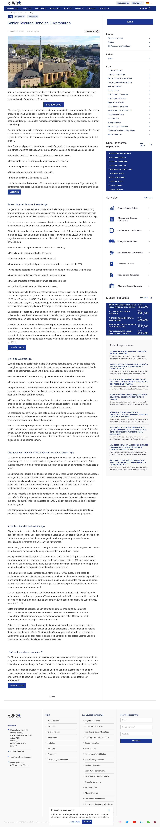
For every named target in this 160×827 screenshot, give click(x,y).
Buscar (130, 22)
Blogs (108, 66)
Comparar (91, 8)
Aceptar (87, 822)
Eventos (109, 34)
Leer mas (14, 192)
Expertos (79, 8)
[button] (27, 8)
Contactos (104, 8)
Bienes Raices (40, 8)
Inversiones (55, 8)
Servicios (27, 8)
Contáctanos (17, 686)
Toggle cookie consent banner (109, 810)
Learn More (75, 822)
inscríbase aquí (54, 105)
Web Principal (12, 8)
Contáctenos (17, 347)
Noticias (67, 8)
